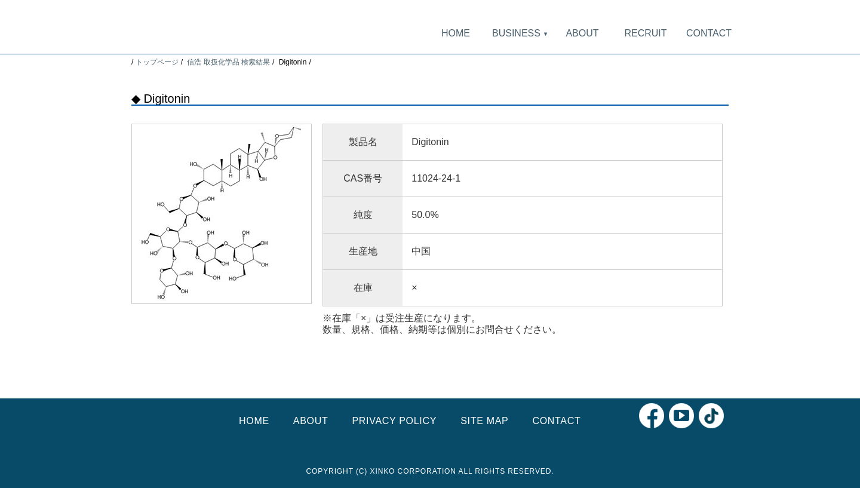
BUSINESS (519, 33)
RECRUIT (645, 33)
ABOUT (582, 33)
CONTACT (709, 33)
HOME (455, 33)
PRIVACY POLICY (394, 421)
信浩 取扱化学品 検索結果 (228, 62)
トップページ (157, 62)
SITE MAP (484, 421)
